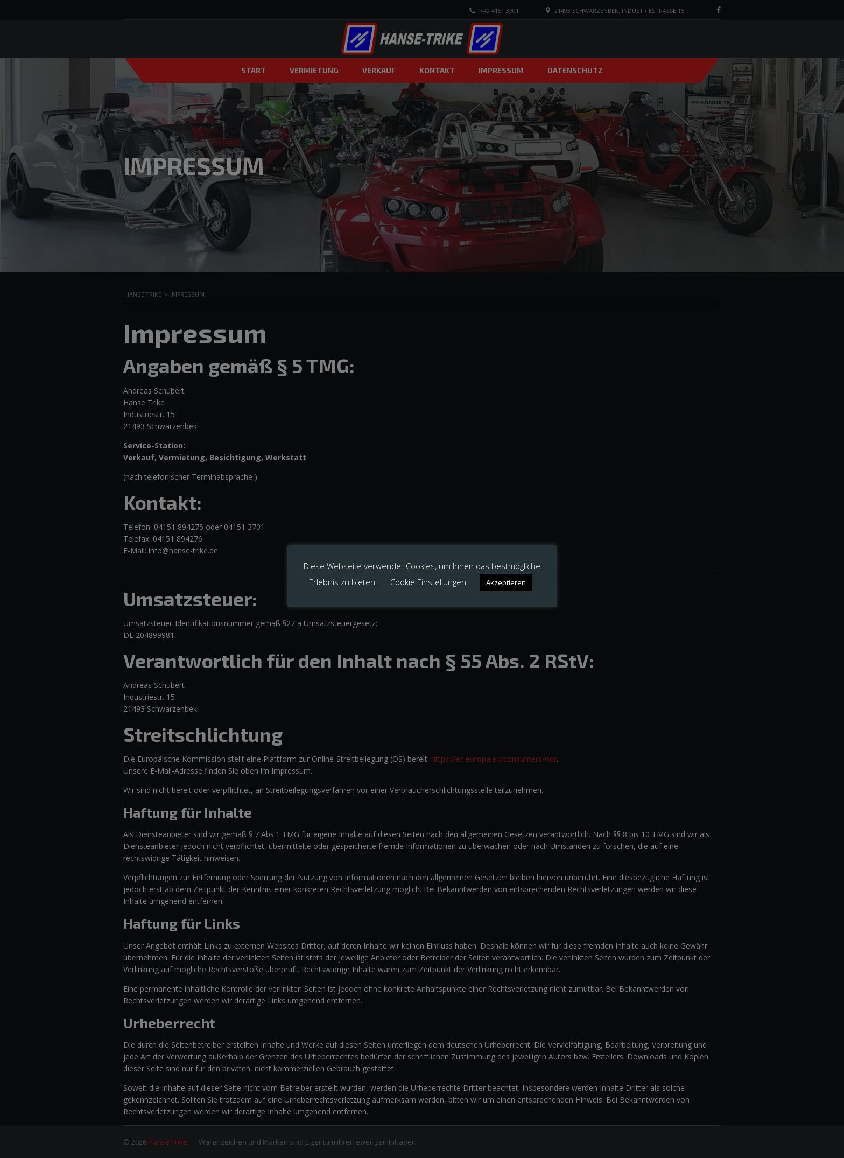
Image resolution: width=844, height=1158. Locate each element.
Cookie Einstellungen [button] (428, 582)
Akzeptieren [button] (506, 582)
